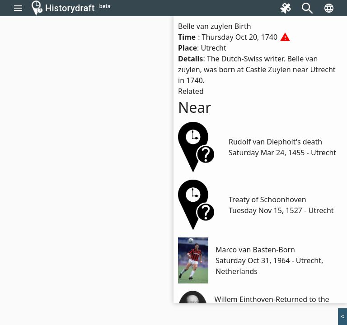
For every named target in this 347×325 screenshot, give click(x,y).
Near (194, 107)
